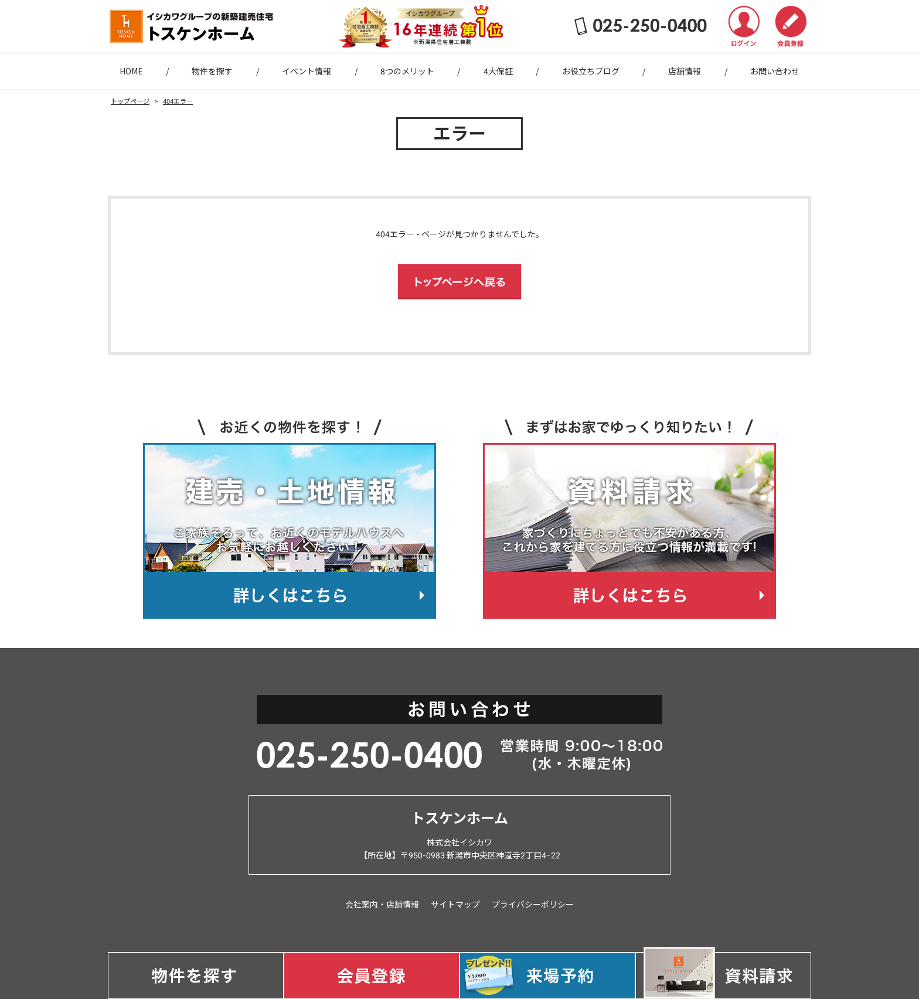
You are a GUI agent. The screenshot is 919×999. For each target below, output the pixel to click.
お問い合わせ (774, 71)
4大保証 (498, 71)
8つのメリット (407, 71)
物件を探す (212, 71)
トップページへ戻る (459, 281)
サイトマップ (455, 904)
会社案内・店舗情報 (382, 904)
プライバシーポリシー (533, 904)
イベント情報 (306, 71)
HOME (131, 71)
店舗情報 (684, 71)
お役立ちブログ (591, 71)
